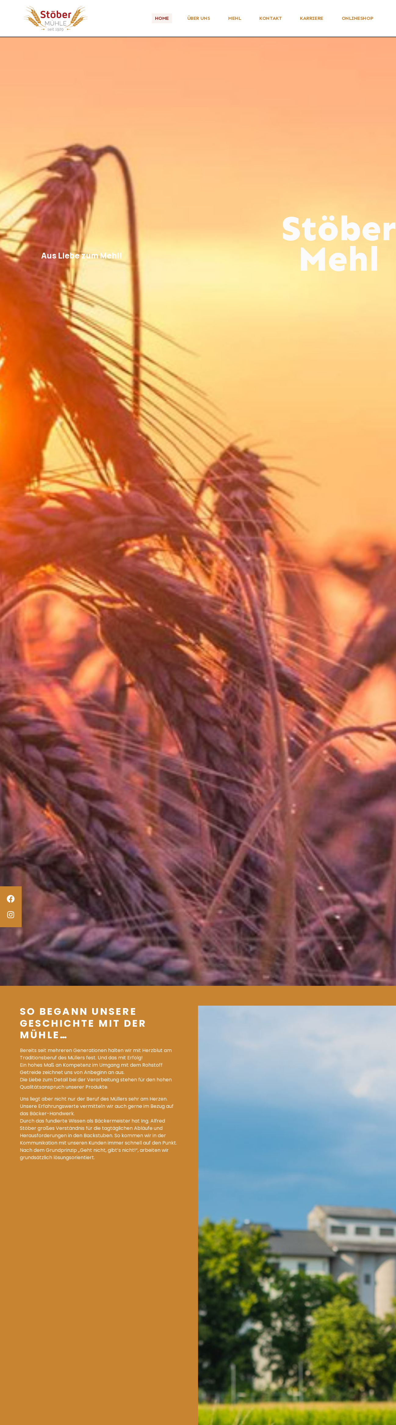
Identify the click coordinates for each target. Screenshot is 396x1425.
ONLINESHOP (357, 18)
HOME (162, 18)
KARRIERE (311, 18)
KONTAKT (270, 18)
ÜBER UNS (198, 18)
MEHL (234, 18)
